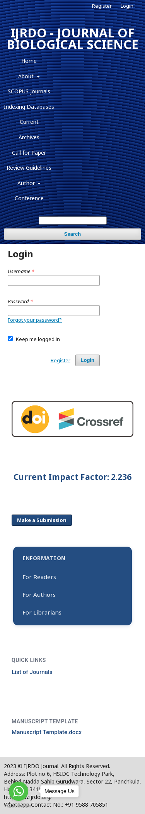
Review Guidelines (29, 167)
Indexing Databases (29, 106)
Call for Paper (29, 152)
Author (26, 183)
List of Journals (32, 672)
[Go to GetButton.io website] (18, 806)
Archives (29, 137)
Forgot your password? (35, 319)
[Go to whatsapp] (18, 791)
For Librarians (41, 612)
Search (72, 234)
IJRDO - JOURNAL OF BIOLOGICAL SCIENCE (72, 38)
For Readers (39, 577)
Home (29, 60)
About (26, 76)
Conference (29, 198)
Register (102, 5)
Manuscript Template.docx (47, 732)
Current (29, 121)
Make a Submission (42, 520)
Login (127, 5)
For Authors (39, 594)
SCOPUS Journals (29, 91)
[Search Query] (73, 220)
